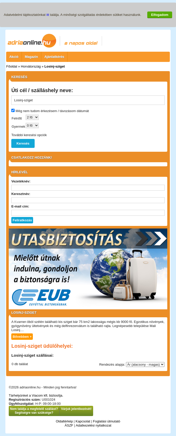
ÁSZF (69, 425)
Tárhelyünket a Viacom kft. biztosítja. (36, 395)
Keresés (23, 143)
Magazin (31, 57)
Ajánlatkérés (54, 57)
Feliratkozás (22, 220)
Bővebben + (22, 337)
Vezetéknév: (20, 181)
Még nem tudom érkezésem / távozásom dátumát (52, 111)
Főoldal (11, 66)
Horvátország (31, 66)
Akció (13, 57)
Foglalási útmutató (106, 421)
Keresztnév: (20, 194)
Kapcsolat (83, 421)
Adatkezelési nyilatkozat (93, 425)
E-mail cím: (20, 206)
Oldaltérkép (64, 421)
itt (47, 15)
